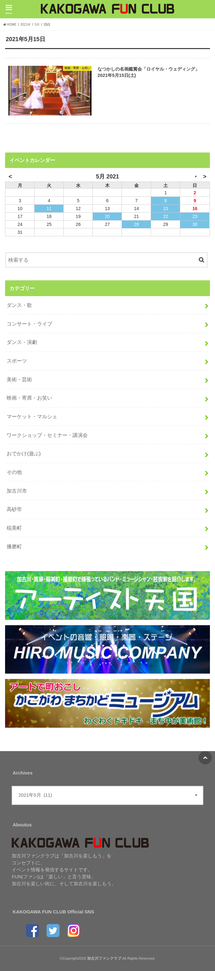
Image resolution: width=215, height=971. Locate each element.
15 (165, 208)
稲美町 (14, 528)
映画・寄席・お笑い (29, 398)
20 (107, 216)
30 (195, 224)
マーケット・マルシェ (32, 416)
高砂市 (14, 509)
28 (136, 224)
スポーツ (17, 361)
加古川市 (17, 491)
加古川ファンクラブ (104, 958)
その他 (14, 472)
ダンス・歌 (19, 305)
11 (49, 208)
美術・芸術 (19, 379)
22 (165, 216)
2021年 (26, 24)
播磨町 (14, 546)
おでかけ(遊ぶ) (24, 454)
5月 (37, 24)
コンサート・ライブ (29, 324)
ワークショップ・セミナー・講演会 (47, 435)
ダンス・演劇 (22, 342)
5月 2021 (107, 177)
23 (195, 216)
